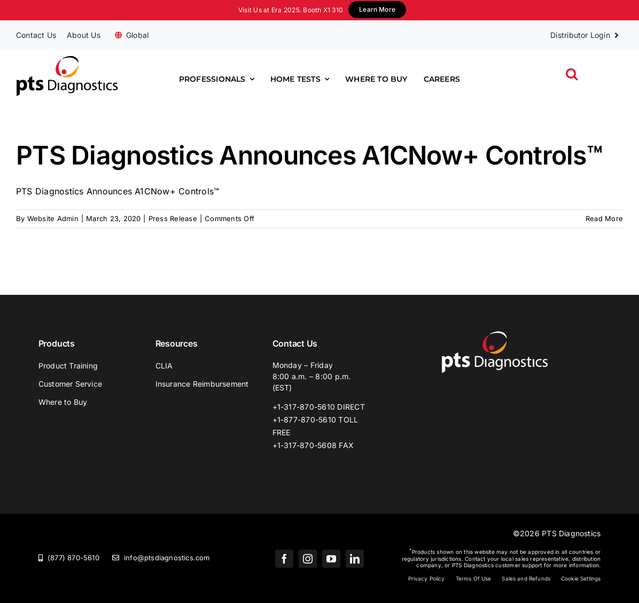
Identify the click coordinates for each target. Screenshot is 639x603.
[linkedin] (355, 559)
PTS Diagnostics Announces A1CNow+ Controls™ (309, 155)
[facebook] (284, 559)
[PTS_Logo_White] (494, 335)
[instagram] (308, 559)
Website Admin (53, 218)
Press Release (173, 218)
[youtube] (331, 559)
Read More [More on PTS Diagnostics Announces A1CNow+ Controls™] (604, 218)
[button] (572, 74)
